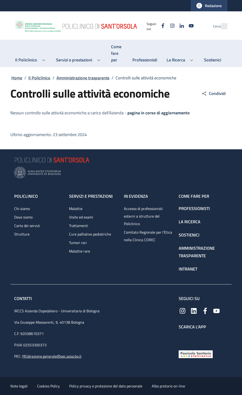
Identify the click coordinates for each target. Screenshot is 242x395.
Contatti (23, 298)
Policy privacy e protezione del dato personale (105, 386)
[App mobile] (182, 338)
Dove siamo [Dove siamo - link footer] (23, 217)
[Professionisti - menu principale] (145, 60)
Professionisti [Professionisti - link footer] (194, 208)
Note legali (19, 386)
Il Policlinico (39, 78)
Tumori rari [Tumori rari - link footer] (78, 242)
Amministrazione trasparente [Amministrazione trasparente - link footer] (197, 252)
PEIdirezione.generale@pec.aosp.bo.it (52, 356)
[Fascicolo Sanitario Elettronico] (196, 354)
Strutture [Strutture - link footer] (22, 234)
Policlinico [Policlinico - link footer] (26, 196)
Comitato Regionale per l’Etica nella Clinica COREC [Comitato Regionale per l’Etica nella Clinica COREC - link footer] (148, 236)
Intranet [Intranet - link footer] (188, 269)
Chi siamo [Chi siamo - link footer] (22, 208)
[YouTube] (181, 26)
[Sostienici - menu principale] (212, 60)
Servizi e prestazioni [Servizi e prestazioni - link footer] (91, 196)
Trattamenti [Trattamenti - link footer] (78, 225)
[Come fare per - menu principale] (117, 53)
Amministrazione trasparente (82, 78)
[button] (209, 5)
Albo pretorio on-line (168, 386)
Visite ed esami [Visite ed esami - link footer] (81, 217)
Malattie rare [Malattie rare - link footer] (79, 251)
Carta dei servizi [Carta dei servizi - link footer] (27, 225)
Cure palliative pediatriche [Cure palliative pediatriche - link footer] (90, 234)
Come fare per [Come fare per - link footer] (194, 196)
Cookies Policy (48, 386)
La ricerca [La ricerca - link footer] (189, 222)
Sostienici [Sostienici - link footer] (189, 235)
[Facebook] (152, 26)
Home (16, 78)
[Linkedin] (171, 26)
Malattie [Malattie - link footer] (75, 208)
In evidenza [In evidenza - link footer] (136, 196)
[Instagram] (162, 26)
